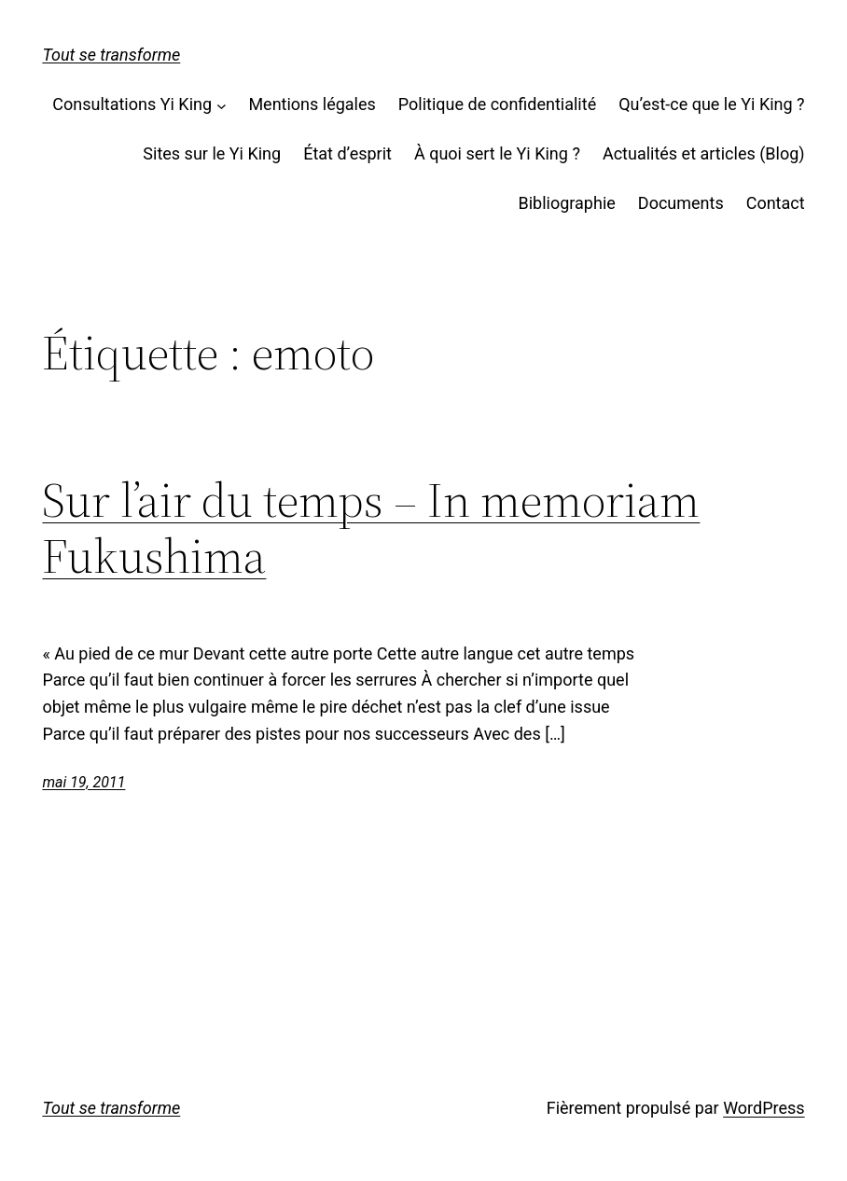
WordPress (763, 1108)
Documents (681, 203)
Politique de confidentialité (497, 104)
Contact (775, 203)
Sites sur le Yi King (212, 153)
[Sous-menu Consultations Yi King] (221, 105)
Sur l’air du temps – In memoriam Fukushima (371, 528)
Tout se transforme (111, 54)
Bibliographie (567, 203)
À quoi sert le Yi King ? (497, 153)
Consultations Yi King (132, 104)
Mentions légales (311, 104)
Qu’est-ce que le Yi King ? (711, 104)
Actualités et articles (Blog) (704, 153)
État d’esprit (347, 153)
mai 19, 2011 (83, 782)
